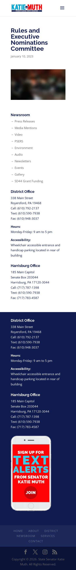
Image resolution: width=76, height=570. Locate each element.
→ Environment (22, 148)
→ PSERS (17, 141)
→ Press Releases (23, 121)
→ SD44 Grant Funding (27, 181)
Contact (36, 541)
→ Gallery (18, 174)
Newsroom (26, 536)
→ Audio (17, 154)
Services (48, 536)
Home (18, 531)
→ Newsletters (21, 161)
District (51, 531)
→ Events (17, 168)
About (33, 531)
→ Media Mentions (24, 128)
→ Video (16, 134)
